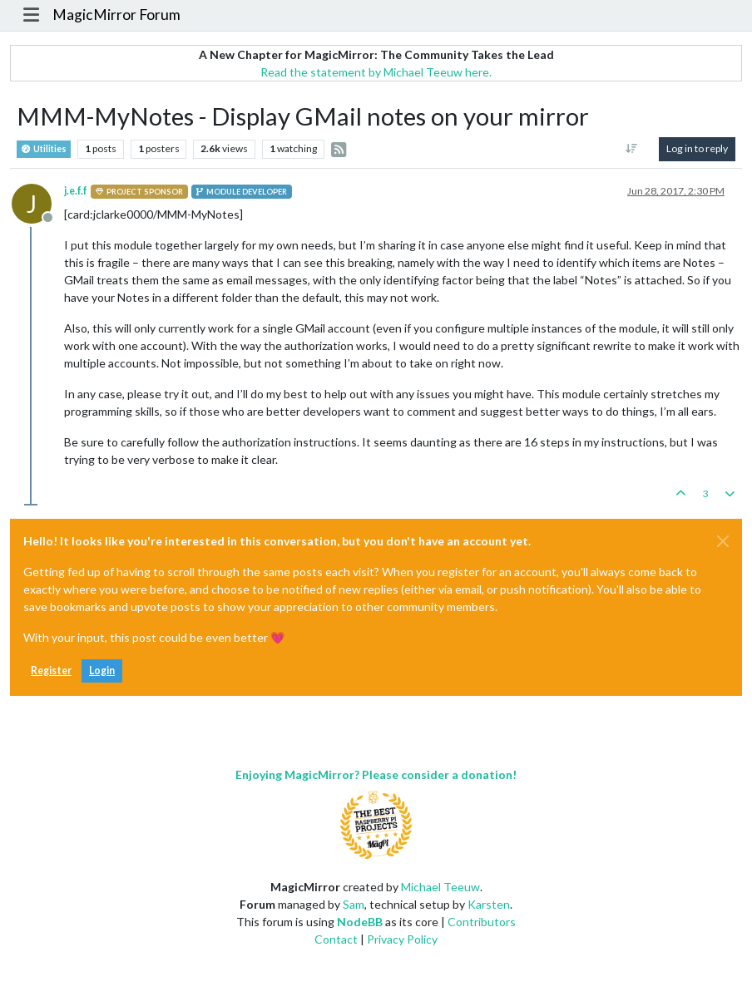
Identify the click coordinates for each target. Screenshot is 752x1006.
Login (102, 670)
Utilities (44, 149)
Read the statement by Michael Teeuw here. (376, 72)
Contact (336, 939)
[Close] (723, 541)
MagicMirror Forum (116, 14)
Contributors (482, 922)
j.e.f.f (75, 191)
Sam (353, 904)
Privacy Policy (402, 939)
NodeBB (360, 922)
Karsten (489, 904)
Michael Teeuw (440, 887)
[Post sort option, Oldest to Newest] (632, 148)
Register (51, 670)
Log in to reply (697, 148)
